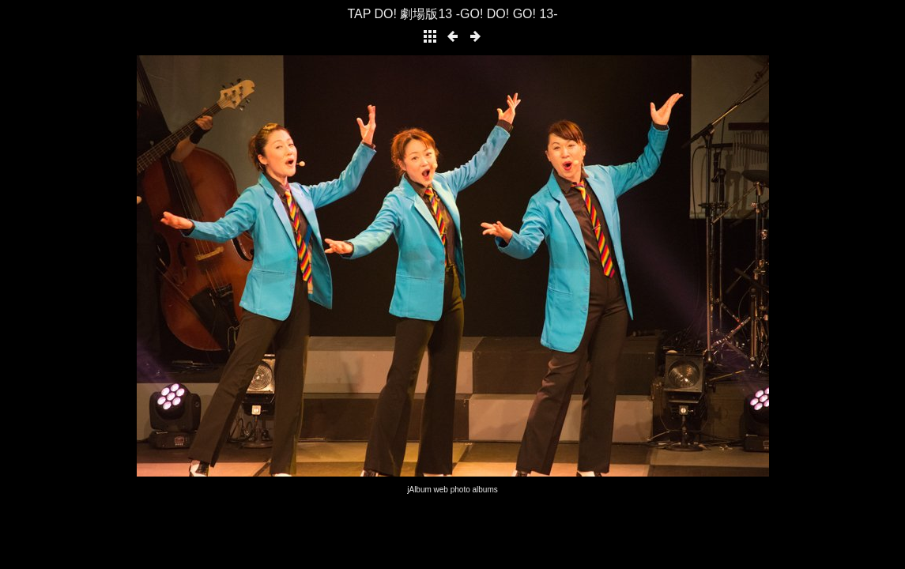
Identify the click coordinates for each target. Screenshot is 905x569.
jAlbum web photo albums (452, 489)
